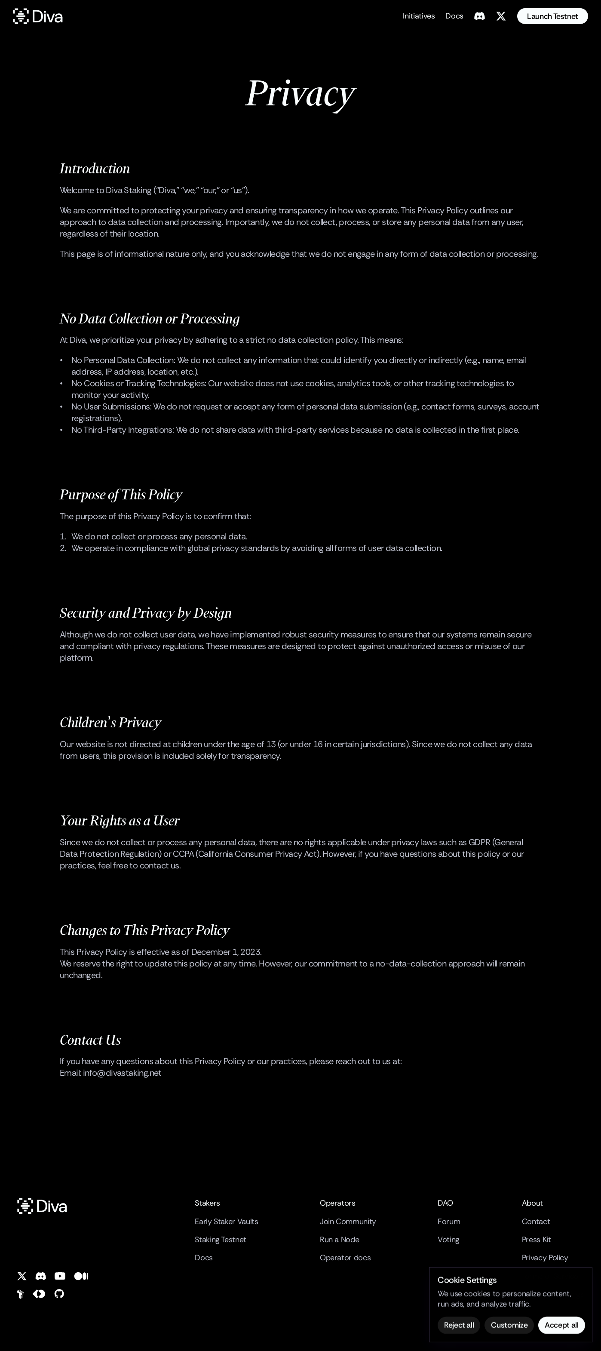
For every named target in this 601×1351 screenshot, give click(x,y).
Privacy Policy (545, 1258)
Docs (454, 16)
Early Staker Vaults (226, 1221)
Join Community (348, 1221)
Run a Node (339, 1239)
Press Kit (536, 1239)
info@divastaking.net (122, 1072)
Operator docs (345, 1258)
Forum (449, 1221)
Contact (536, 1221)
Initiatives (419, 16)
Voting (449, 1239)
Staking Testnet (220, 1239)
